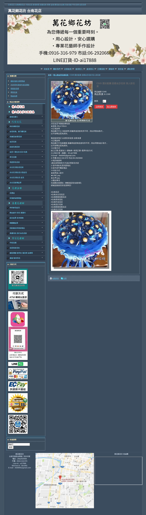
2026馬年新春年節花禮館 (20, 85)
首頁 (49, 75)
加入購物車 (111, 107)
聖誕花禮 (14, 96)
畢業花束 (14, 92)
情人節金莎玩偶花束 (61, 75)
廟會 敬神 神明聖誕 (18, 81)
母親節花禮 (15, 89)
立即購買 (99, 107)
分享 (65, 278)
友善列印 (55, 278)
